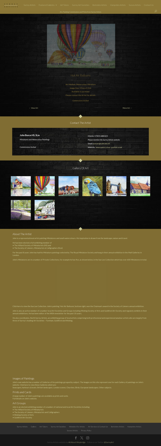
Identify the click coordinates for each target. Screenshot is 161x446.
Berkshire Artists (99, 5)
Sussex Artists (135, 5)
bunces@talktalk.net (101, 143)
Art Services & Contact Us (98, 427)
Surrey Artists (29, 5)
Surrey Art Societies (80, 5)
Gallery (33, 427)
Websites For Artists (77, 427)
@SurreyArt (109, 442)
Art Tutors (64, 5)
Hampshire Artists (118, 5)
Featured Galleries (47, 5)
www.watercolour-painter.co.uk (109, 147)
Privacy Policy (86, 430)
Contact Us (149, 5)
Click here (17, 306)
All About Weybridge (77, 442)
